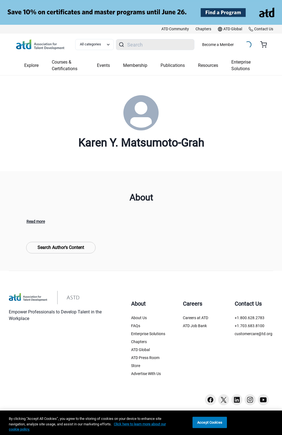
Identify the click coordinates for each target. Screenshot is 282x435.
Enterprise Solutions (148, 334)
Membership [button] (135, 65)
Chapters (139, 342)
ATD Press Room (145, 357)
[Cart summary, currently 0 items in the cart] (265, 44)
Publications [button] (173, 65)
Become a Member (218, 44)
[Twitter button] (223, 399)
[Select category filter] (94, 44)
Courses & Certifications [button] (64, 65)
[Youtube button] (263, 399)
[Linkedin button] (236, 399)
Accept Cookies (209, 422)
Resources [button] (208, 65)
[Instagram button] (250, 399)
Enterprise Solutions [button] (241, 65)
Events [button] (103, 65)
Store (135, 365)
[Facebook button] (210, 399)
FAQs (135, 326)
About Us (139, 318)
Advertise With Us (146, 373)
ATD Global (140, 350)
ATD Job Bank (195, 326)
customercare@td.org (253, 334)
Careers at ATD (195, 318)
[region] (141, 423)
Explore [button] (31, 65)
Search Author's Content (60, 247)
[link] (175, 29)
